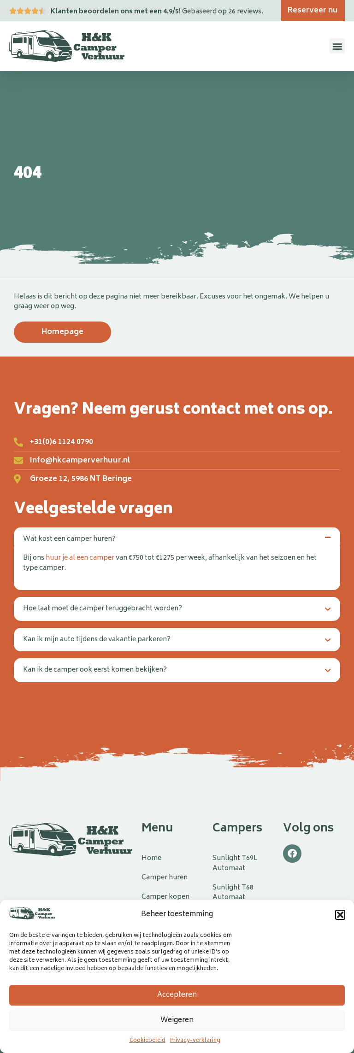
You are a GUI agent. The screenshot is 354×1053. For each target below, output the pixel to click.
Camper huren (165, 877)
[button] (340, 914)
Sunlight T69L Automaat (234, 863)
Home (151, 858)
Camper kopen (165, 897)
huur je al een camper (80, 558)
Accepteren (177, 995)
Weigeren (177, 1020)
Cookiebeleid (147, 1041)
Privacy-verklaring (195, 1041)
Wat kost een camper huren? (69, 539)
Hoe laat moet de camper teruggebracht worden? (102, 608)
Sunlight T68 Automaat (233, 893)
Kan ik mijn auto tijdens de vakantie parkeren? (97, 639)
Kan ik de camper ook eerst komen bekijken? (95, 670)
